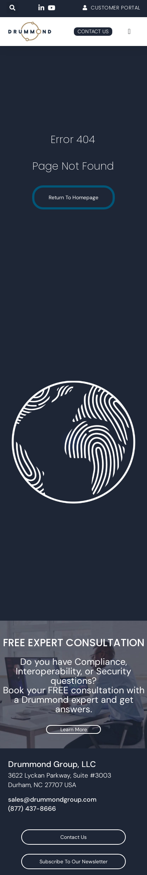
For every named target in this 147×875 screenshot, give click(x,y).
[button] (12, 8)
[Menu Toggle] (129, 31)
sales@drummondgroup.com (52, 799)
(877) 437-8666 (32, 809)
